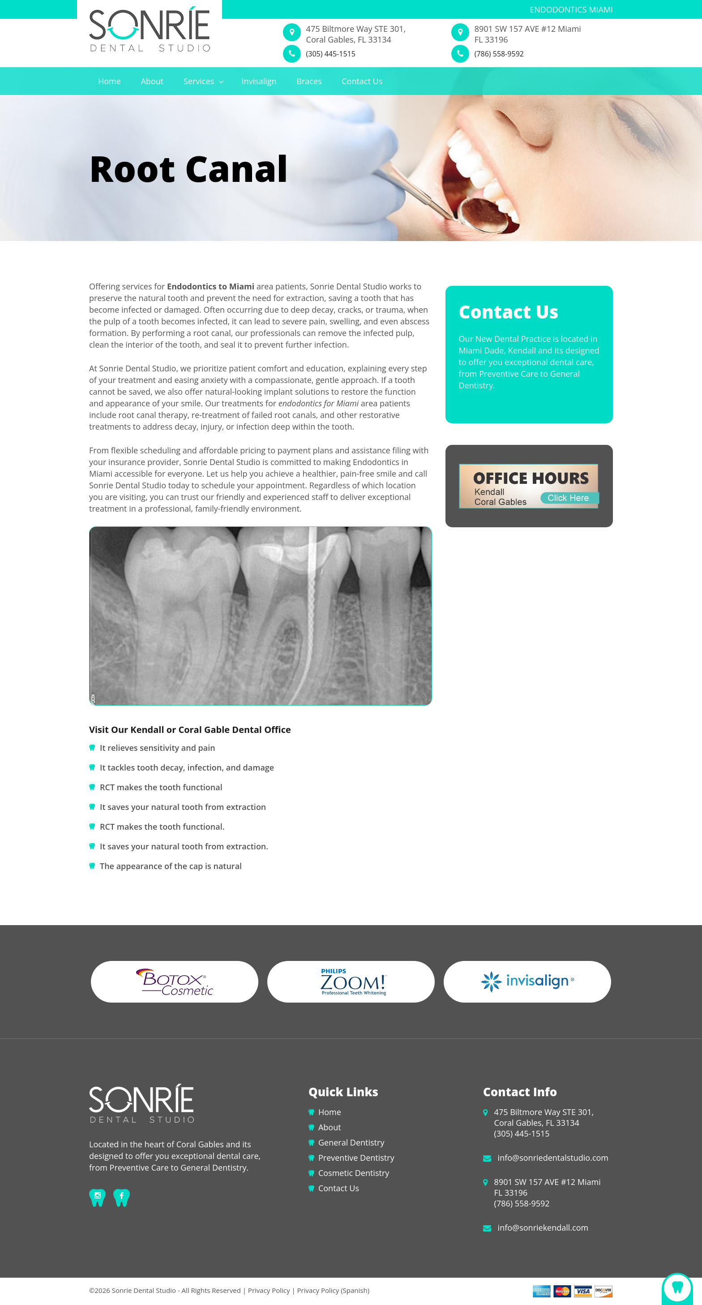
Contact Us (362, 81)
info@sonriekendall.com (543, 1227)
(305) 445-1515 (330, 54)
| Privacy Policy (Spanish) (330, 1290)
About (152, 81)
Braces (308, 81)
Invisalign (258, 81)
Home (109, 81)
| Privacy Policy (266, 1290)
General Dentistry (351, 1142)
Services (204, 81)
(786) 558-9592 (499, 54)
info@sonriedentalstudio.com (553, 1157)
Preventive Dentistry (356, 1157)
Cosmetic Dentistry (353, 1172)
